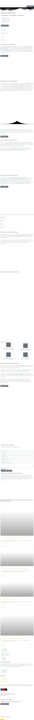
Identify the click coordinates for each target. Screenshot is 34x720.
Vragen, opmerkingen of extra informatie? (7, 462)
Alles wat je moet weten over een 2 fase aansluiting (13, 538)
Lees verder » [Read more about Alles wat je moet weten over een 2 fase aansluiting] (4, 543)
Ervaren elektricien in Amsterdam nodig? (10, 599)
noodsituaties (2, 86)
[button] (17, 5)
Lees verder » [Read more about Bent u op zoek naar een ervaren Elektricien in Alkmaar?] (4, 643)
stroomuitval (29, 177)
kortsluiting (6, 142)
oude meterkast (9, 234)
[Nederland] (17, 439)
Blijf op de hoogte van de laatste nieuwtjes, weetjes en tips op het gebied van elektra (16, 500)
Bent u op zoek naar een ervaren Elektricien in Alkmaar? (14, 638)
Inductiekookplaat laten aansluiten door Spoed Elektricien (14, 568)
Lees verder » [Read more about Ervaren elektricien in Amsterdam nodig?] (4, 604)
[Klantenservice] (2, 719)
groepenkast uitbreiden (6, 365)
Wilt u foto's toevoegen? (4, 468)
